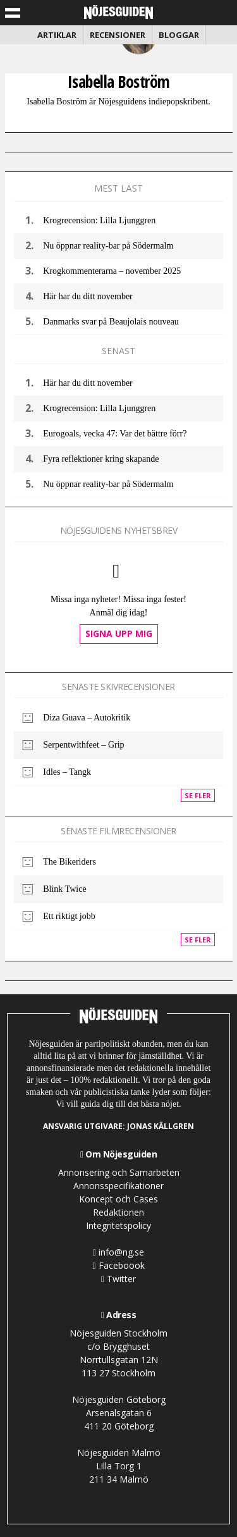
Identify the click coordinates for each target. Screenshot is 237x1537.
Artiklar (56, 34)
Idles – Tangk (67, 772)
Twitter (118, 1279)
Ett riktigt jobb (69, 916)
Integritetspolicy (118, 1225)
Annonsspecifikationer (118, 1186)
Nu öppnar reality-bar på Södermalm (108, 245)
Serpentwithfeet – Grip (83, 745)
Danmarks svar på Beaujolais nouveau (111, 321)
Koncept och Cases (118, 1199)
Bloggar (179, 34)
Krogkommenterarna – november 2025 (112, 271)
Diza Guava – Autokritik (86, 717)
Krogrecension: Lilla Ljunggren (99, 220)
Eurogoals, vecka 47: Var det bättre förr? (114, 433)
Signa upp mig (118, 633)
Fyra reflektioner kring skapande (101, 459)
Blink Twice (64, 889)
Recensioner (117, 34)
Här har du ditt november (88, 296)
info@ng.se (118, 1252)
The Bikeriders (69, 862)
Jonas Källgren (160, 1126)
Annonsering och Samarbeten (118, 1172)
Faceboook (118, 1265)
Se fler (198, 795)
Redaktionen (118, 1212)
